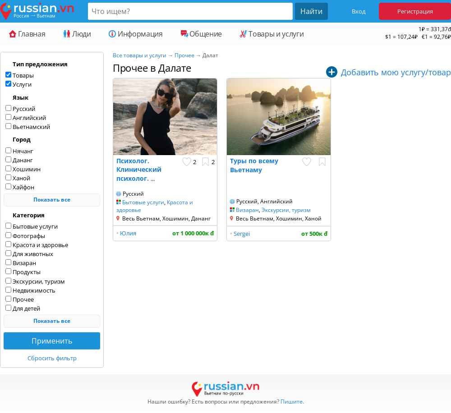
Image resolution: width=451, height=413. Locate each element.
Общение (201, 34)
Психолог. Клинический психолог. (138, 169)
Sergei (242, 233)
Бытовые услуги (143, 202)
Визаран (247, 210)
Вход (358, 11)
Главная (27, 34)
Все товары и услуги (139, 55)
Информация (135, 34)
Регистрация (415, 11)
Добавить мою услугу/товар (396, 72)
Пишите (292, 401)
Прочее (184, 55)
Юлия (128, 233)
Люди (77, 34)
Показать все (51, 199)
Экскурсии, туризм (286, 210)
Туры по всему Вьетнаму (254, 165)
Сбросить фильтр (52, 358)
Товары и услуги (272, 34)
